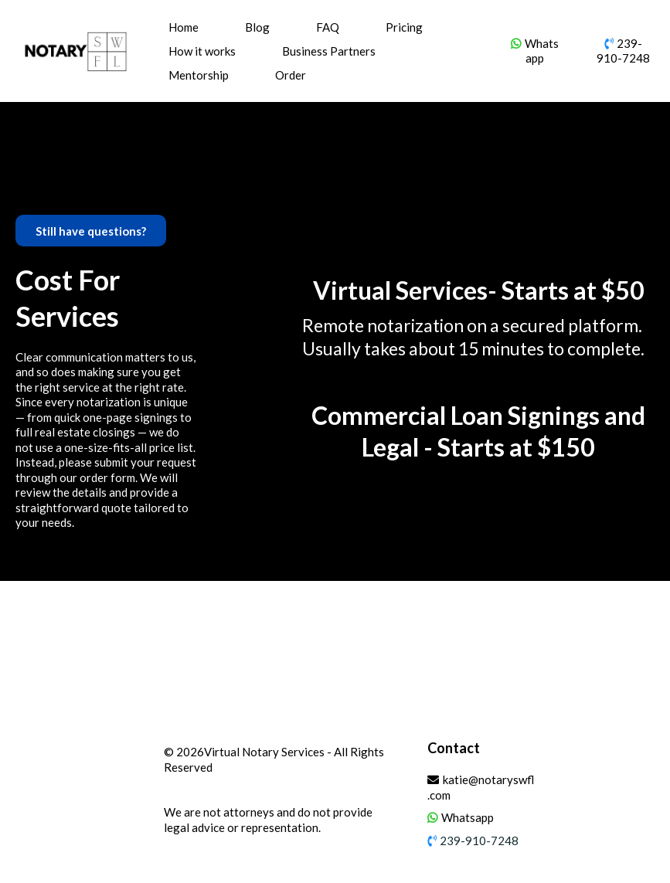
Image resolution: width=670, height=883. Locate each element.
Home (183, 27)
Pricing (404, 27)
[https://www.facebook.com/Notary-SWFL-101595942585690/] (581, 754)
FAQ (327, 27)
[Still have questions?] (90, 230)
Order (290, 75)
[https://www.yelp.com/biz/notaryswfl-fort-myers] (640, 754)
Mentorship (198, 75)
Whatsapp (542, 51)
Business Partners (329, 51)
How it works (202, 51)
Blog (257, 27)
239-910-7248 (623, 51)
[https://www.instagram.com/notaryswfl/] (610, 754)
